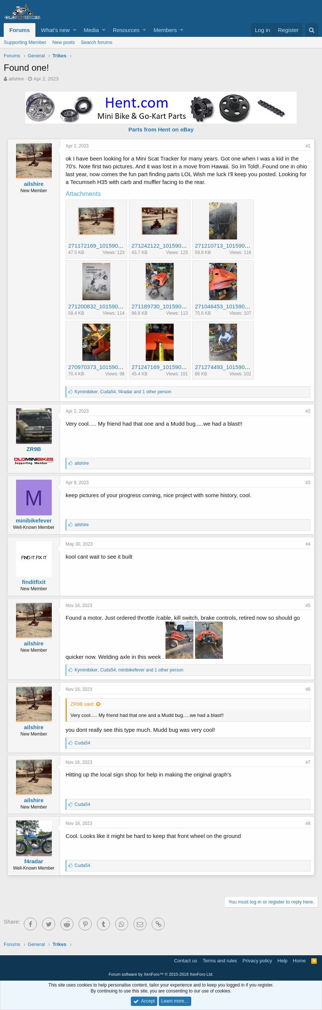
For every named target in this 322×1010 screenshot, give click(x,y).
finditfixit (33, 582)
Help (283, 960)
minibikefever (34, 520)
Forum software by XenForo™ (161, 974)
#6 (308, 689)
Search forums (97, 42)
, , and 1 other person (123, 391)
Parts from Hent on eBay (160, 129)
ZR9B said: (82, 704)
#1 (308, 146)
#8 (308, 823)
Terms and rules (220, 960)
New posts (63, 42)
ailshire (16, 79)
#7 (308, 762)
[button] (74, 30)
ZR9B (33, 449)
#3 (308, 482)
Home (299, 960)
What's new (55, 30)
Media (91, 30)
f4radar (33, 861)
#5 (308, 605)
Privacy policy (257, 960)
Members (165, 30)
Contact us (185, 960)
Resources (126, 30)
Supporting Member (25, 42)
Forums (19, 30)
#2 (308, 411)
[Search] (311, 30)
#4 (308, 544)
